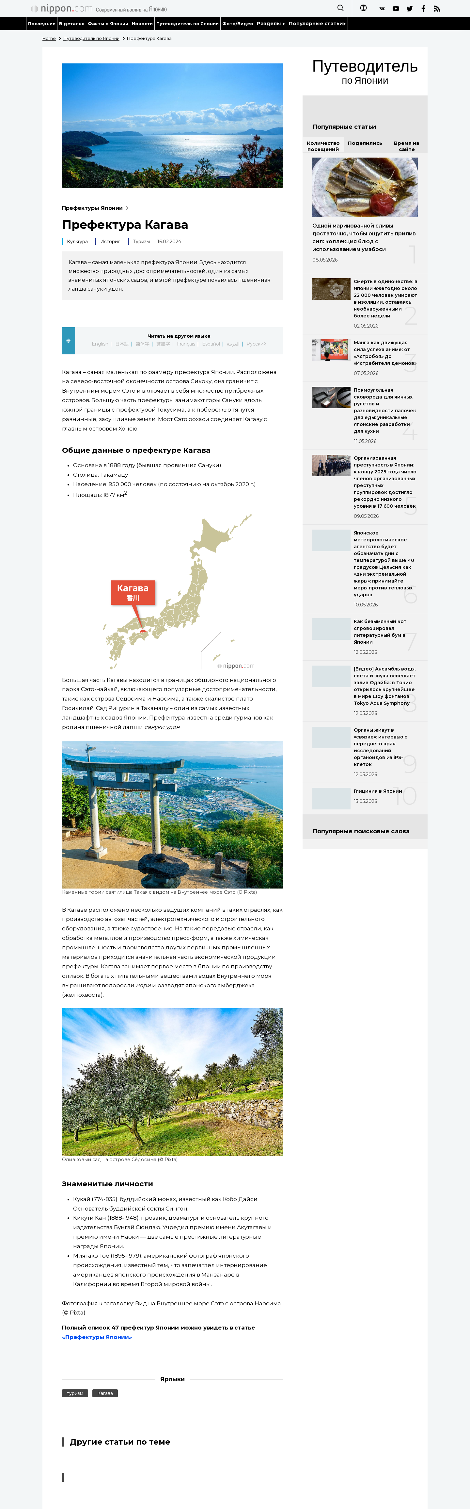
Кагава (105, 1393)
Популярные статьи (317, 23)
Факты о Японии (108, 23)
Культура (77, 242)
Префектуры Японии (97, 208)
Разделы (271, 23)
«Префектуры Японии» (97, 1337)
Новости (142, 23)
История (110, 242)
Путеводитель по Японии (187, 23)
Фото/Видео (237, 23)
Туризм (141, 242)
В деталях (71, 23)
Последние (41, 23)
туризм (75, 1393)
